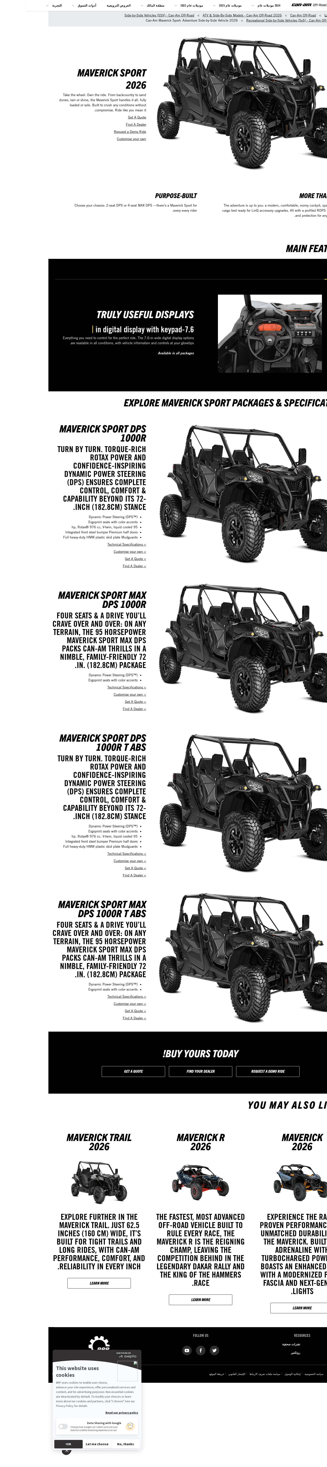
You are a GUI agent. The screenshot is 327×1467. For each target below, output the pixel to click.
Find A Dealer (88, 124)
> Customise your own (81, 551)
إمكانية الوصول (243, 1374)
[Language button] (315, 1463)
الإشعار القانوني (188, 1374)
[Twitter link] (166, 1350)
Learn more (253, 1307)
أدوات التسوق (38, 5)
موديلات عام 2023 (182, 5)
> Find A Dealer (86, 566)
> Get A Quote (87, 559)
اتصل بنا (296, 1353)
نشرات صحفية (243, 1344)
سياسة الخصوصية (265, 1374)
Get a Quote (85, 1071)
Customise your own (83, 139)
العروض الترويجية (70, 5)
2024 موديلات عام (220, 5)
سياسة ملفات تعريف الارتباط (216, 1374)
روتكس (247, 1353)
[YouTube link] (138, 1350)
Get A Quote (89, 117)
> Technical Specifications (78, 544)
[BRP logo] (315, 8)
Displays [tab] (285, 273)
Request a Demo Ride (82, 132)
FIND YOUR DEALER (152, 1071)
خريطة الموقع (168, 1374)
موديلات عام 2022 (143, 5)
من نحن (296, 1344)
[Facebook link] (152, 1350)
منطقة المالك (107, 5)
